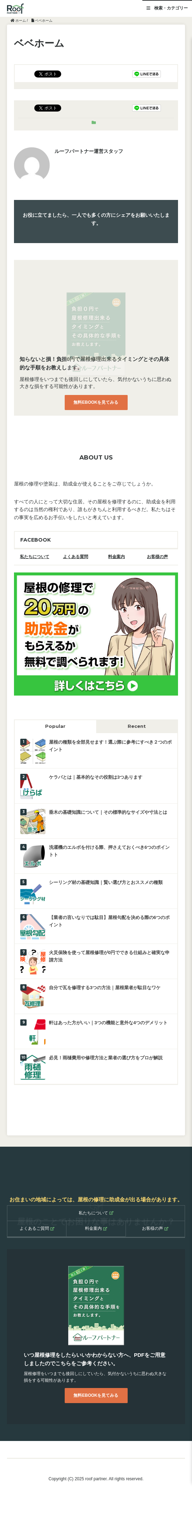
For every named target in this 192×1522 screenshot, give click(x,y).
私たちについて (34, 556)
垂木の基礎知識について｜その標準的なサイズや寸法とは (108, 812)
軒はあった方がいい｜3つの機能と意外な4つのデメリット (108, 1022)
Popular (55, 726)
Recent (137, 726)
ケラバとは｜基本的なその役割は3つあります (95, 777)
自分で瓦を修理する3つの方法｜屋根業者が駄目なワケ (105, 987)
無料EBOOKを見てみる (95, 402)
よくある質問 (75, 556)
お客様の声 (157, 556)
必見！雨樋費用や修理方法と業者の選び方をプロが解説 (106, 1057)
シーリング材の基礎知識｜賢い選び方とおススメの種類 (106, 882)
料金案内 (116, 556)
